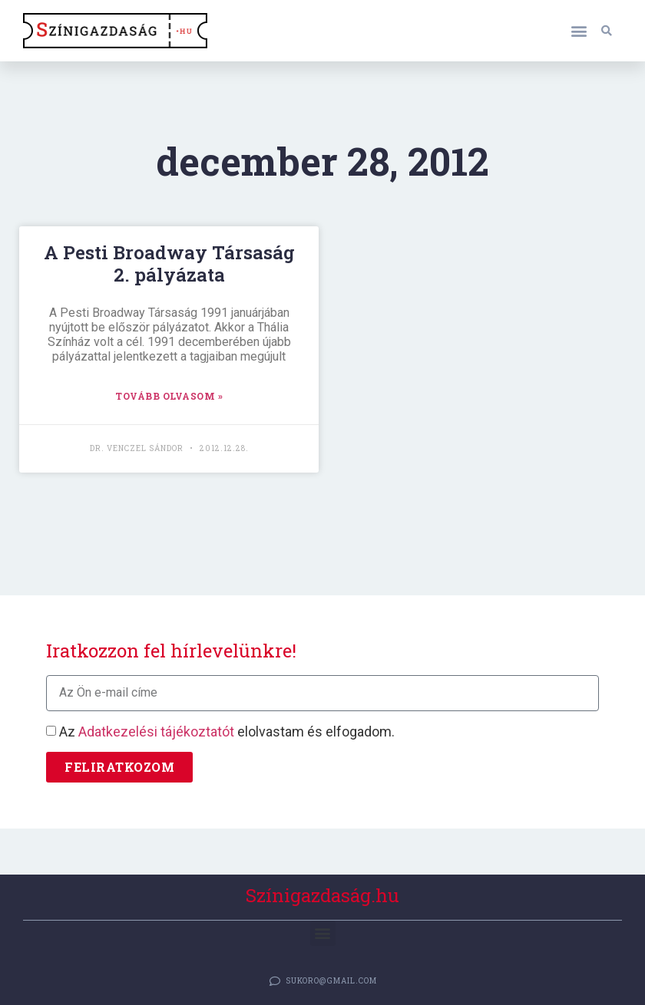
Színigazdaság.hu (322, 895)
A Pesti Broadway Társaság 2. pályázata (169, 263)
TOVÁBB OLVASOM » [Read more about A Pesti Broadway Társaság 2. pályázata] (169, 396)
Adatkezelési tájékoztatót (156, 731)
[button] (578, 31)
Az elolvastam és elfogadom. (227, 731)
